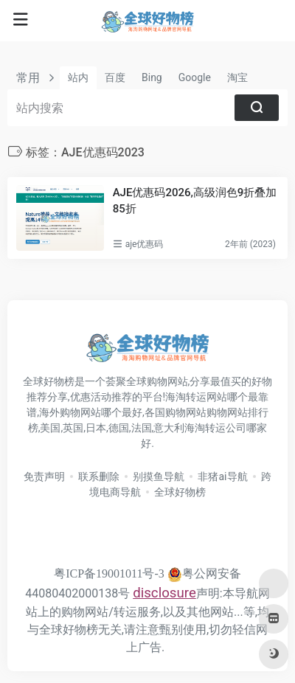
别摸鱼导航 (158, 476)
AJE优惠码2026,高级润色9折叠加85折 (195, 200)
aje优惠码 (144, 244)
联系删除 (98, 476)
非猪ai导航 (222, 476)
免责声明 (44, 476)
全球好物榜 (180, 492)
